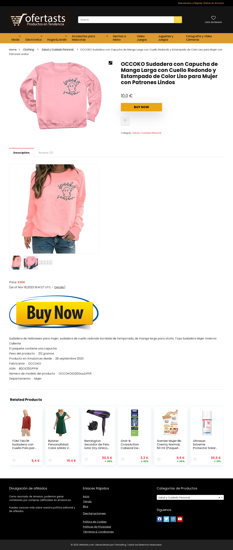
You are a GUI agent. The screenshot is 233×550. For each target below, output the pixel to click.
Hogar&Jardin (57, 40)
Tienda (87, 501)
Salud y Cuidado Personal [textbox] (189, 497)
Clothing (28, 49)
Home (13, 49)
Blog (85, 506)
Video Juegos (142, 38)
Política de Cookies (95, 522)
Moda (15, 40)
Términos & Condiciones (98, 532)
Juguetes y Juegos (165, 38)
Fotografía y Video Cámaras (199, 38)
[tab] (21, 152)
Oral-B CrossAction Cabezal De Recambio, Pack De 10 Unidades (133, 448)
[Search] (178, 19)
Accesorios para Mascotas (83, 38)
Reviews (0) (46, 153)
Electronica (33, 40)
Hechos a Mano (119, 38)
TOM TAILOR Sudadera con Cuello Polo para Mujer (24, 446)
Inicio (86, 496)
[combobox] (190, 497)
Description (21, 153)
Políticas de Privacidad (97, 527)
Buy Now (141, 107)
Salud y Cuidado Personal (57, 49)
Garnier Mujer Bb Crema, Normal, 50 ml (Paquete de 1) (169, 446)
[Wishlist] (213, 18)
